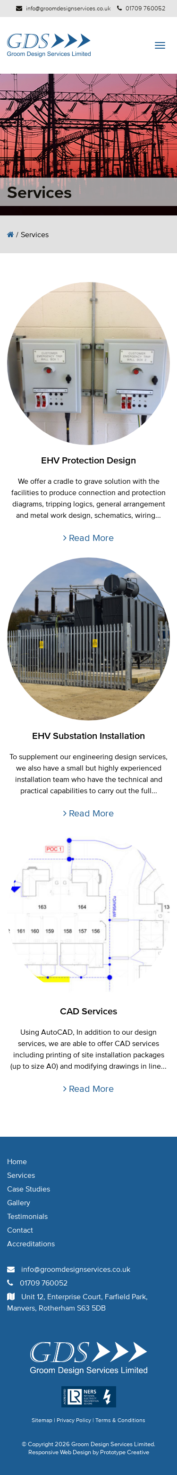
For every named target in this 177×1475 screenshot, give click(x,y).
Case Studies (28, 1188)
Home (17, 1161)
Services (21, 1175)
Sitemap (42, 1420)
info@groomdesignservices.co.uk (68, 8)
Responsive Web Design (59, 1452)
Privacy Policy (74, 1420)
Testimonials (27, 1216)
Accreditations (31, 1243)
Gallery (18, 1202)
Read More (88, 537)
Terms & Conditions (120, 1420)
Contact (20, 1230)
